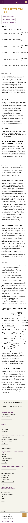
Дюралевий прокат (5, 492)
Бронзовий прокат (5, 437)
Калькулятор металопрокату (16, 406)
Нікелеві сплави (7, 412)
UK (17, 2)
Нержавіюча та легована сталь (12, 466)
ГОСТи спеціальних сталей (7, 481)
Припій (3, 498)
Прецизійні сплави (5, 416)
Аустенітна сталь (5, 475)
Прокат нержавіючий (6, 471)
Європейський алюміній (7, 494)
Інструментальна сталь (6, 484)
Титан (3, 425)
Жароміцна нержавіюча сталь (8, 473)
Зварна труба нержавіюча (9, 22)
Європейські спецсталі (6, 419)
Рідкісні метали (4, 460)
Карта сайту (22, 510)
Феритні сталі (4, 477)
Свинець (3, 503)
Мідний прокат (4, 444)
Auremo (6, 2)
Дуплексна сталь (5, 479)
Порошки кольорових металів (8, 468)
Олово (2, 500)
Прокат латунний (5, 446)
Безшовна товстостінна (8, 19)
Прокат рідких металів (6, 458)
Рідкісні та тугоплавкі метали (12, 452)
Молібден (3, 456)
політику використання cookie (10, 520)
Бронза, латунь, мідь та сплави (12, 435)
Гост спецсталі (4, 421)
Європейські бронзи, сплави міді (9, 439)
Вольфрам (3, 454)
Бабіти (2, 496)
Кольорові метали (7, 487)
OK (24, 515)
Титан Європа (4, 431)
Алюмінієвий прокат (6, 490)
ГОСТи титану (4, 429)
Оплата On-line (4, 406)
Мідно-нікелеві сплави (6, 441)
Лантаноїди (4, 462)
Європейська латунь (6, 448)
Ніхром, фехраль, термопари (8, 414)
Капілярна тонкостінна (8, 16)
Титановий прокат (5, 427)
